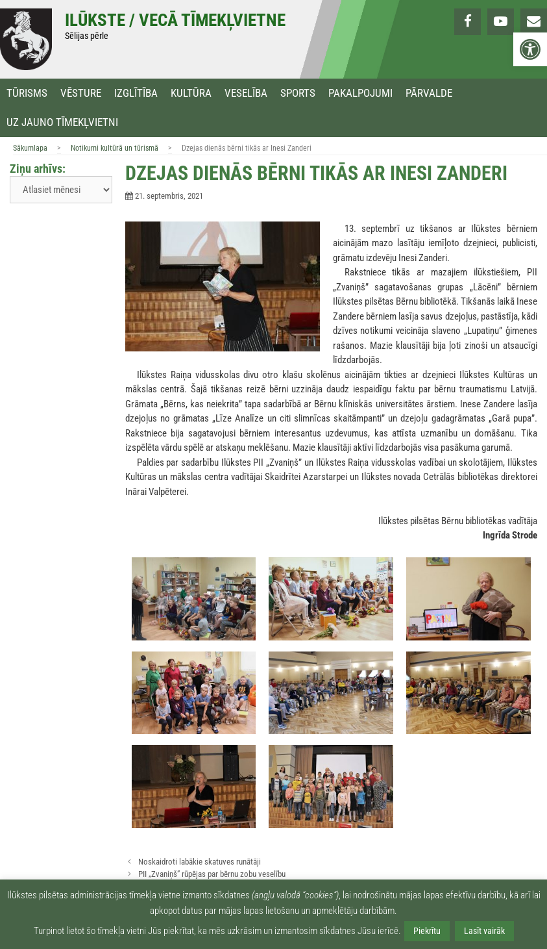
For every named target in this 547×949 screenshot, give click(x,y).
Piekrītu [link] (427, 931)
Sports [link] (297, 93)
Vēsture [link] (80, 93)
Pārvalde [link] (429, 93)
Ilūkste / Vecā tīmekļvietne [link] (175, 20)
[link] (530, 49)
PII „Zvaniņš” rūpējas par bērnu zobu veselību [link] (212, 874)
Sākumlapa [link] (30, 148)
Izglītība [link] (136, 93)
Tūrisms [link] (26, 93)
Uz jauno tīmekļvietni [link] (62, 122)
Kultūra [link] (191, 93)
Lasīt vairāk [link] (484, 931)
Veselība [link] (246, 93)
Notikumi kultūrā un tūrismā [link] (114, 148)
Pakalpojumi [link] (360, 93)
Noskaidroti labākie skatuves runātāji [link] (199, 862)
